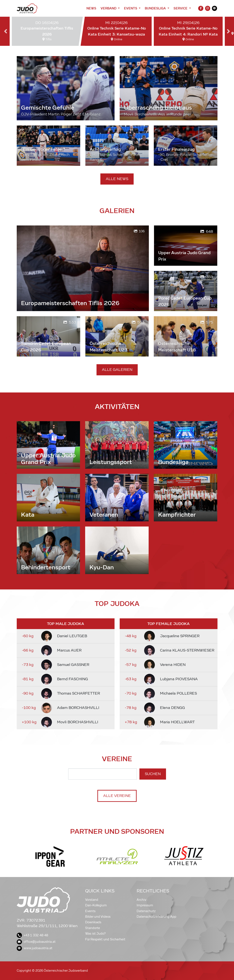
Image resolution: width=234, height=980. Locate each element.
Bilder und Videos (97, 917)
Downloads (93, 922)
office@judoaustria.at (36, 942)
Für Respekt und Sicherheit (105, 939)
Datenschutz (146, 911)
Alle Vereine (117, 796)
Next (228, 31)
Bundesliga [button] (156, 8)
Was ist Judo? (95, 933)
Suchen (153, 774)
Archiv (141, 900)
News (91, 8)
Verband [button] (109, 8)
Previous (5, 31)
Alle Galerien (117, 369)
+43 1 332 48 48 (32, 935)
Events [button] (131, 8)
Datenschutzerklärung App (156, 917)
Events (90, 911)
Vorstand (91, 900)
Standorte (92, 928)
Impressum (145, 905)
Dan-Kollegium (96, 905)
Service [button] (181, 8)
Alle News (117, 179)
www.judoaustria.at (34, 948)
